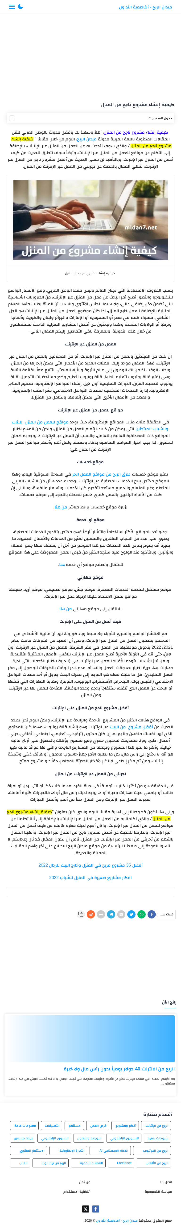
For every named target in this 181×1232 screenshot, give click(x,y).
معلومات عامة (25, 1125)
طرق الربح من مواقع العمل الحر (101, 474)
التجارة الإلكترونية (72, 1150)
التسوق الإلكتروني (55, 1138)
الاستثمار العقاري (32, 1150)
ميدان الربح (87, 139)
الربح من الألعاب (157, 1163)
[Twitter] (131, 914)
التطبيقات (52, 1125)
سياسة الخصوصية (158, 1191)
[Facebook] (152, 914)
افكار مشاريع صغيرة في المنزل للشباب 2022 (90, 877)
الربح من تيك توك (53, 1163)
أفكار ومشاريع (125, 1125)
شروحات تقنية (158, 1138)
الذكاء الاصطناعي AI (113, 1150)
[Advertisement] (90, 56)
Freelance (124, 1163)
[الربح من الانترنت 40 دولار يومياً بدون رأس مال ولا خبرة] (90, 1038)
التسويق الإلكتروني (124, 1138)
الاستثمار (75, 1125)
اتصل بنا (166, 1182)
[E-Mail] (121, 914)
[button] (20, 7)
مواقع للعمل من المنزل (47, 422)
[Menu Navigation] (12, 7)
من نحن (84, 1182)
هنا (62, 564)
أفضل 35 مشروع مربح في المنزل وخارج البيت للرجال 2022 (90, 865)
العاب (23, 1163)
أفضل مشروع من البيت (131, 726)
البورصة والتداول (89, 1138)
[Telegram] (111, 914)
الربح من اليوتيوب (155, 1150)
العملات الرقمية (91, 1163)
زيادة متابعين (23, 1138)
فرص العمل (98, 1125)
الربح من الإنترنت (156, 1125)
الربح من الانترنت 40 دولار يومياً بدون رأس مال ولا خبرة (119, 1068)
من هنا (61, 507)
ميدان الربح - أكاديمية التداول (145, 7)
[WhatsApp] (141, 914)
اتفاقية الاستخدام (76, 1191)
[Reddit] (91, 914)
